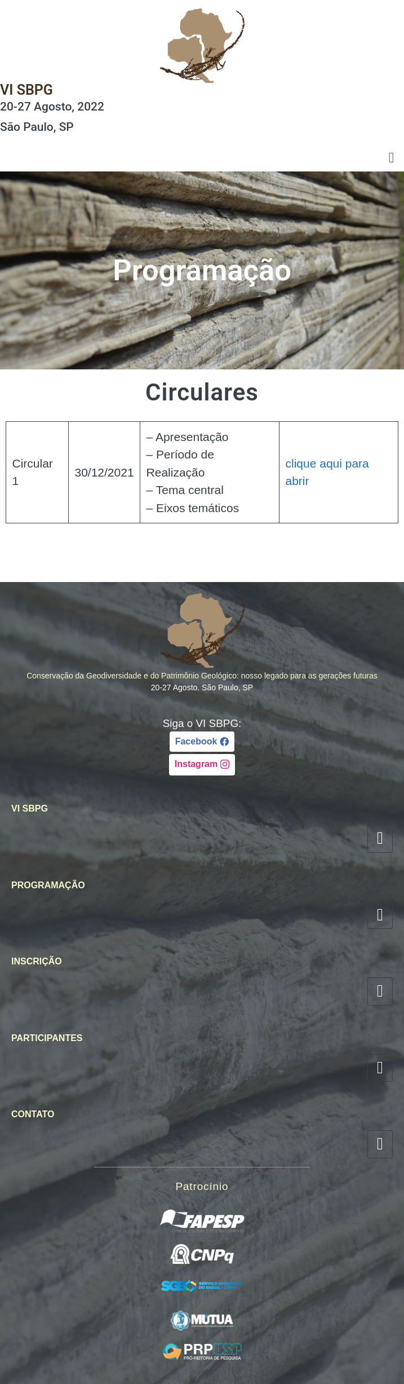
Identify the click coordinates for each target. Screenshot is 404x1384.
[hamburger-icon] (391, 158)
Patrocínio (201, 1186)
